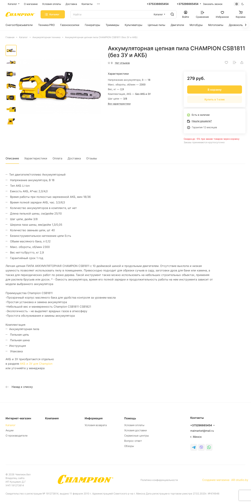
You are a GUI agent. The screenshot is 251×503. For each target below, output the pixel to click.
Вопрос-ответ (133, 440)
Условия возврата (96, 425)
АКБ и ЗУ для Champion (36, 363)
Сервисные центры (136, 435)
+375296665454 (187, 4)
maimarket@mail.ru (202, 430)
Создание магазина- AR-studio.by (225, 480)
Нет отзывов (122, 62)
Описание (12, 158)
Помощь (130, 418)
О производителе (17, 435)
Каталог (11, 425)
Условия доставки (135, 430)
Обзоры (129, 446)
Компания (52, 418)
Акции (10, 430)
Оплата (57, 158)
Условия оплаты (134, 425)
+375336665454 (158, 4)
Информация (94, 418)
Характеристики (35, 158)
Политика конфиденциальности (159, 479)
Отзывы (91, 158)
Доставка (74, 158)
